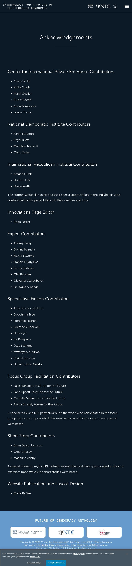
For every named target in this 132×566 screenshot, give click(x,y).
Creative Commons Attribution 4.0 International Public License (72, 546)
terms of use (35, 558)
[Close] (127, 555)
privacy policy (79, 555)
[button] (127, 7)
